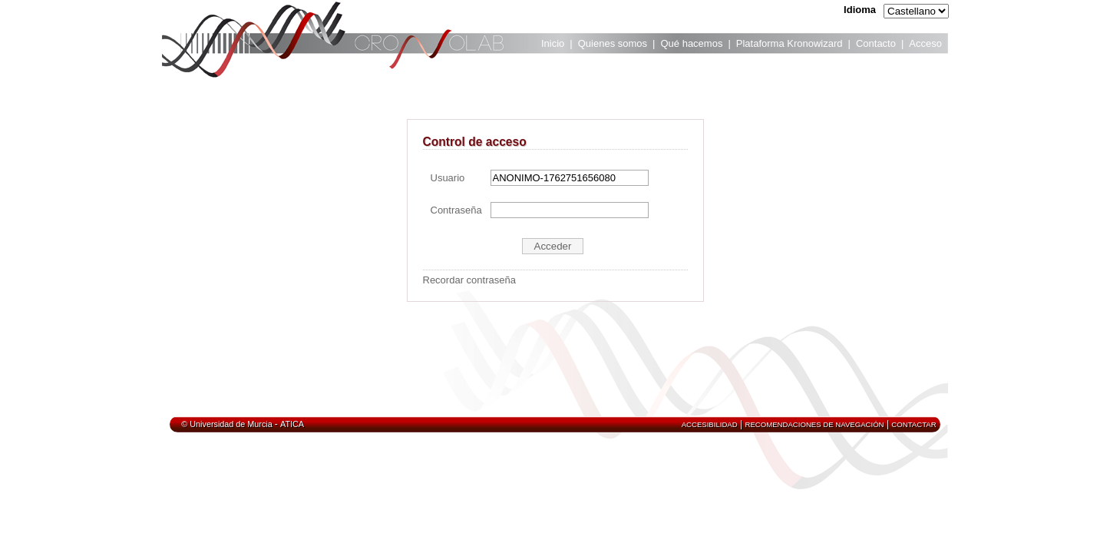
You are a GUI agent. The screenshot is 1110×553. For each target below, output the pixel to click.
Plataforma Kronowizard (789, 43)
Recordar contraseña (469, 280)
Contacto (876, 43)
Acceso (925, 43)
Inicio (552, 43)
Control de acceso (475, 141)
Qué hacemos (691, 43)
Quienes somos (612, 43)
